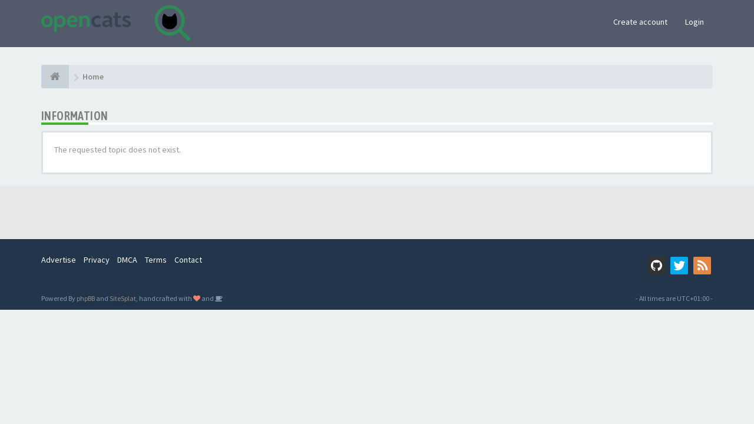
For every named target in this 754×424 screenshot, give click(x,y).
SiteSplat (123, 298)
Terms (156, 259)
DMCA (127, 259)
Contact (188, 259)
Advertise (58, 259)
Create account (640, 21)
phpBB (86, 298)
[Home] (55, 76)
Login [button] (694, 21)
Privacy (97, 259)
